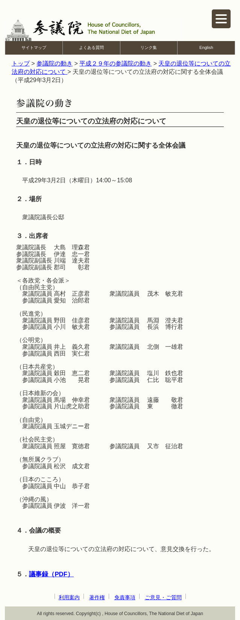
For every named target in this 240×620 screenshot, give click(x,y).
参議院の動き (54, 63)
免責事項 (124, 597)
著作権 (97, 597)
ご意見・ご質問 (163, 597)
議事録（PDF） (51, 574)
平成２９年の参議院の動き (115, 63)
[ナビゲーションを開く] (221, 18)
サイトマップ (33, 47)
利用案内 (69, 597)
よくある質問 (91, 47)
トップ (21, 63)
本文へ (120, 5)
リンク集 (148, 47)
